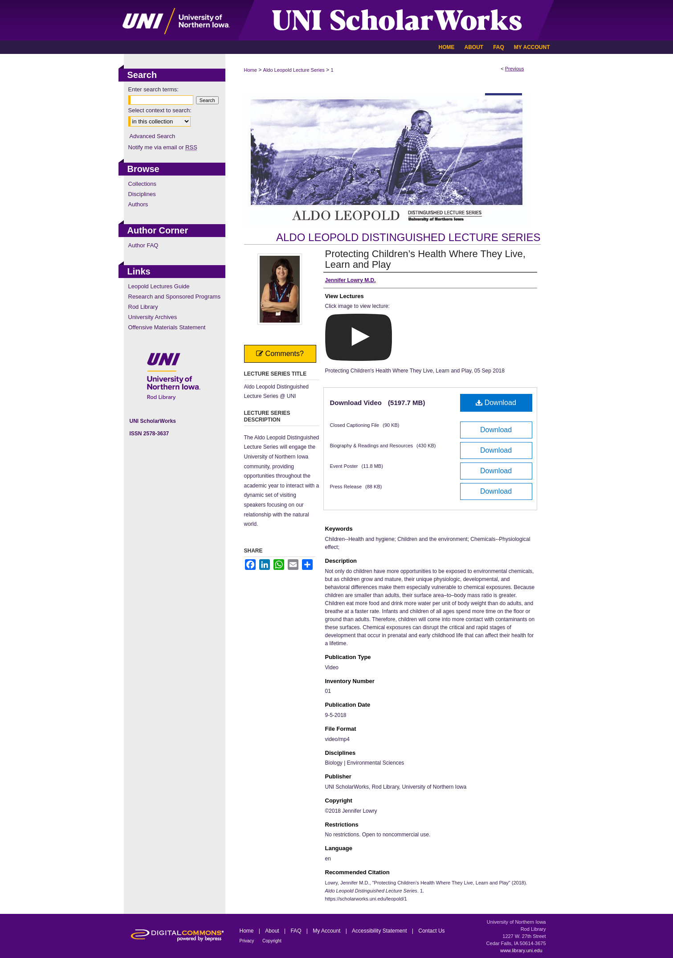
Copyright (271, 940)
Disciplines (142, 194)
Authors (138, 204)
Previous (514, 68)
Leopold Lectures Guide (159, 286)
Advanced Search (152, 136)
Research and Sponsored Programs (174, 296)
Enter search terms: (153, 89)
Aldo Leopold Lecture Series (294, 70)
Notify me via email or (162, 147)
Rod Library (143, 306)
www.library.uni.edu (521, 950)
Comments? (280, 353)
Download (496, 402)
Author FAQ (143, 245)
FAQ (296, 931)
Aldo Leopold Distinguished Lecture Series (408, 237)
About (273, 931)
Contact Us (431, 931)
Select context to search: (160, 110)
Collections (142, 183)
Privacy (248, 940)
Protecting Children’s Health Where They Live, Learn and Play (425, 259)
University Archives (152, 317)
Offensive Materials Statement (167, 327)
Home (250, 70)
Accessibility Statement (380, 931)
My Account (327, 931)
